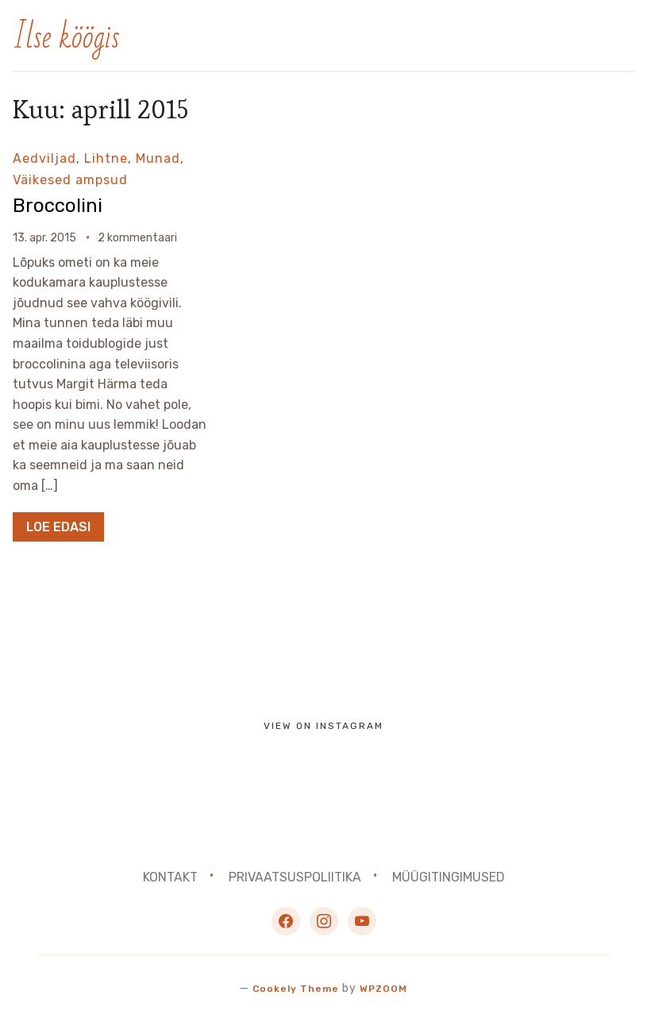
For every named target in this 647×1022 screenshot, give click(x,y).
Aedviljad (44, 158)
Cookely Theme (293, 988)
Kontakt (170, 877)
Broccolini (63, 204)
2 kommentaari (137, 238)
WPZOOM (387, 988)
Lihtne (106, 158)
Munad (158, 158)
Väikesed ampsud (70, 179)
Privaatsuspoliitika (295, 877)
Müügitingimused (448, 877)
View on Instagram (323, 725)
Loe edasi (58, 526)
